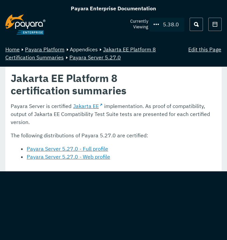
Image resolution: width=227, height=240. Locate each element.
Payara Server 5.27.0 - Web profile (68, 156)
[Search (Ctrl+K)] (196, 24)
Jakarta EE (86, 106)
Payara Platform (44, 49)
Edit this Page (204, 49)
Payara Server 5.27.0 (95, 57)
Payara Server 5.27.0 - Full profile (67, 148)
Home (12, 49)
